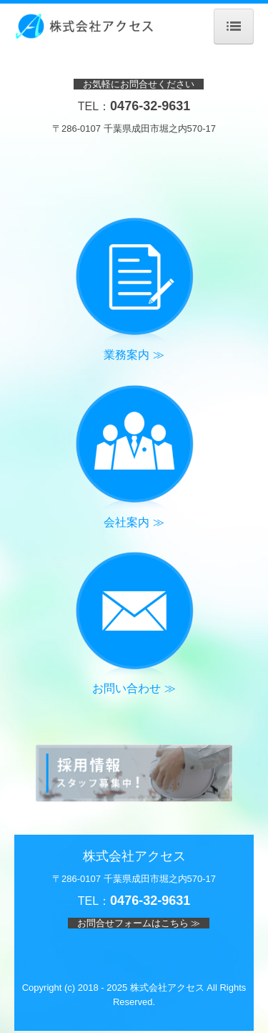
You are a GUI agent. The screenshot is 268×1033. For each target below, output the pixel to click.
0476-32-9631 (150, 106)
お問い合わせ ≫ (133, 688)
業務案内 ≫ (134, 355)
